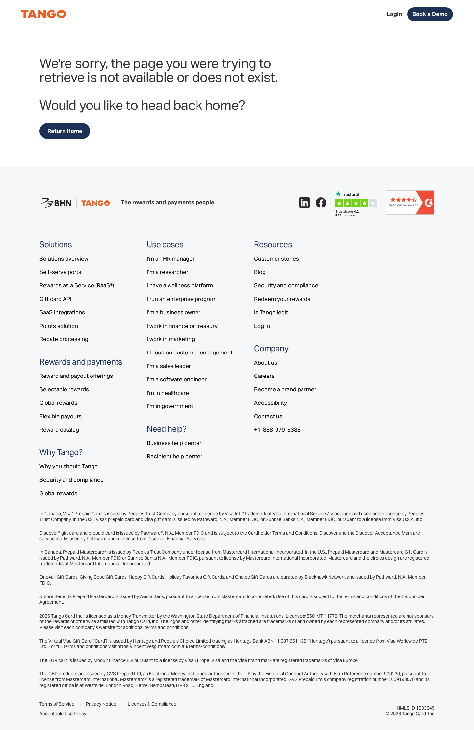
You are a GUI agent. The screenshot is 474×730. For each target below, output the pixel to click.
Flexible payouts (61, 416)
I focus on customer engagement (190, 352)
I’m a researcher (167, 272)
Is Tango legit (271, 312)
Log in (262, 325)
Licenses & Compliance (152, 704)
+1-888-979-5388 (277, 429)
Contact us (268, 416)
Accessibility (270, 402)
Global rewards (58, 402)
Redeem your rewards (282, 299)
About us (265, 362)
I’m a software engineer (177, 379)
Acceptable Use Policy (63, 714)
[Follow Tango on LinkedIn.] (304, 202)
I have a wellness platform (180, 285)
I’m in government (170, 406)
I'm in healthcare (168, 393)
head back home (190, 105)
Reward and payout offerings (76, 375)
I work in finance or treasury (182, 325)
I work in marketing (171, 339)
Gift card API (55, 299)
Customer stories (276, 258)
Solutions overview (64, 258)
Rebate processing (64, 339)
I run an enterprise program (182, 299)
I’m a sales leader (169, 366)
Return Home (64, 130)
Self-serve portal (61, 272)
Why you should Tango (69, 466)
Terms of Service (57, 704)
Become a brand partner (285, 389)
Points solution (59, 325)
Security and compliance (72, 479)
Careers (264, 375)
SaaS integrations (62, 312)
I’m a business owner (173, 312)
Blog (260, 272)
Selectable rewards (64, 389)
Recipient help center (174, 456)
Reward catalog (59, 429)
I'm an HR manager (171, 258)
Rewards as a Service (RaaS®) (77, 285)
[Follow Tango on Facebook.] (321, 202)
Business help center (174, 443)
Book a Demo (430, 14)
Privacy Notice (101, 704)
